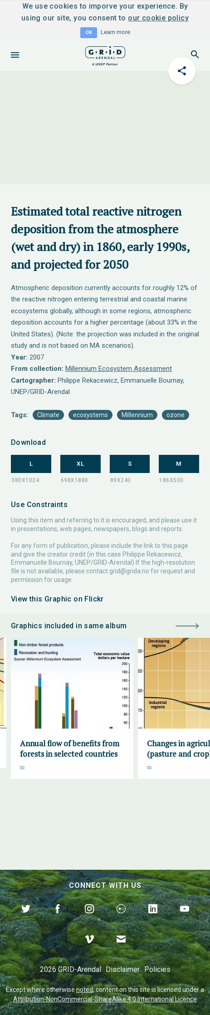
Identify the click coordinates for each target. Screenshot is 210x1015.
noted (84, 989)
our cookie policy (158, 18)
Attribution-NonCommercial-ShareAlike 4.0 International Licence (105, 999)
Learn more (115, 32)
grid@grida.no (129, 571)
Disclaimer (123, 969)
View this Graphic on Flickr (57, 599)
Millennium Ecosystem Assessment (118, 369)
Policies (157, 969)
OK (88, 32)
